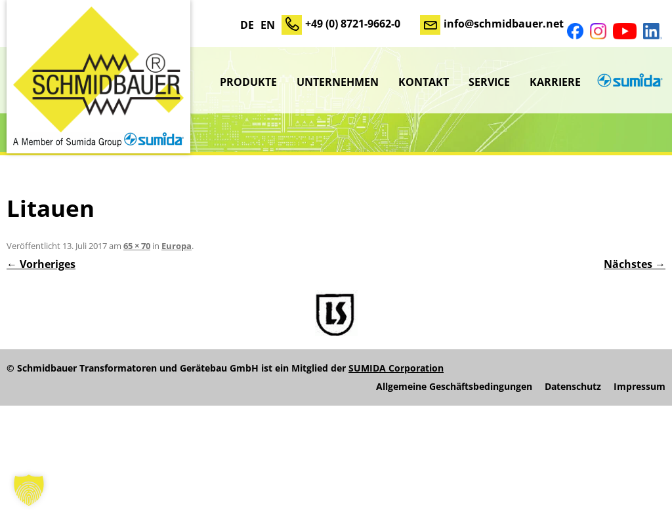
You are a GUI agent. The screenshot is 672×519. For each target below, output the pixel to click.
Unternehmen (338, 82)
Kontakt (423, 82)
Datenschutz (573, 386)
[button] (29, 490)
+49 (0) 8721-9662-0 (352, 23)
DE (247, 25)
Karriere (555, 82)
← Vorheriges (41, 264)
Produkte (248, 82)
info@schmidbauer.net (504, 23)
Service (489, 82)
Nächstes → (634, 264)
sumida (628, 82)
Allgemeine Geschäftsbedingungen (454, 386)
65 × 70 (136, 246)
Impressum (639, 386)
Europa (176, 246)
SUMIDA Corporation (396, 368)
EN (268, 25)
